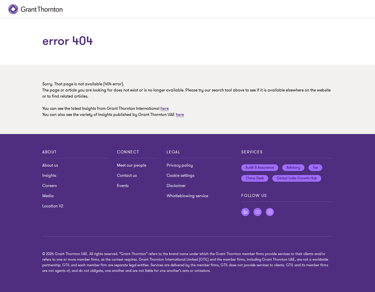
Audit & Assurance (260, 167)
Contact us (127, 175)
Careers (49, 186)
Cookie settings (180, 175)
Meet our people (131, 165)
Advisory (293, 167)
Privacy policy (180, 165)
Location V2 (52, 206)
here (180, 114)
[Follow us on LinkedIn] (245, 212)
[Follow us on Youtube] (257, 212)
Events (123, 186)
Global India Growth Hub (297, 178)
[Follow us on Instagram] (270, 212)
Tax (315, 167)
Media (48, 196)
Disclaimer (176, 186)
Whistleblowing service (187, 196)
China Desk (255, 178)
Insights (49, 175)
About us (50, 165)
